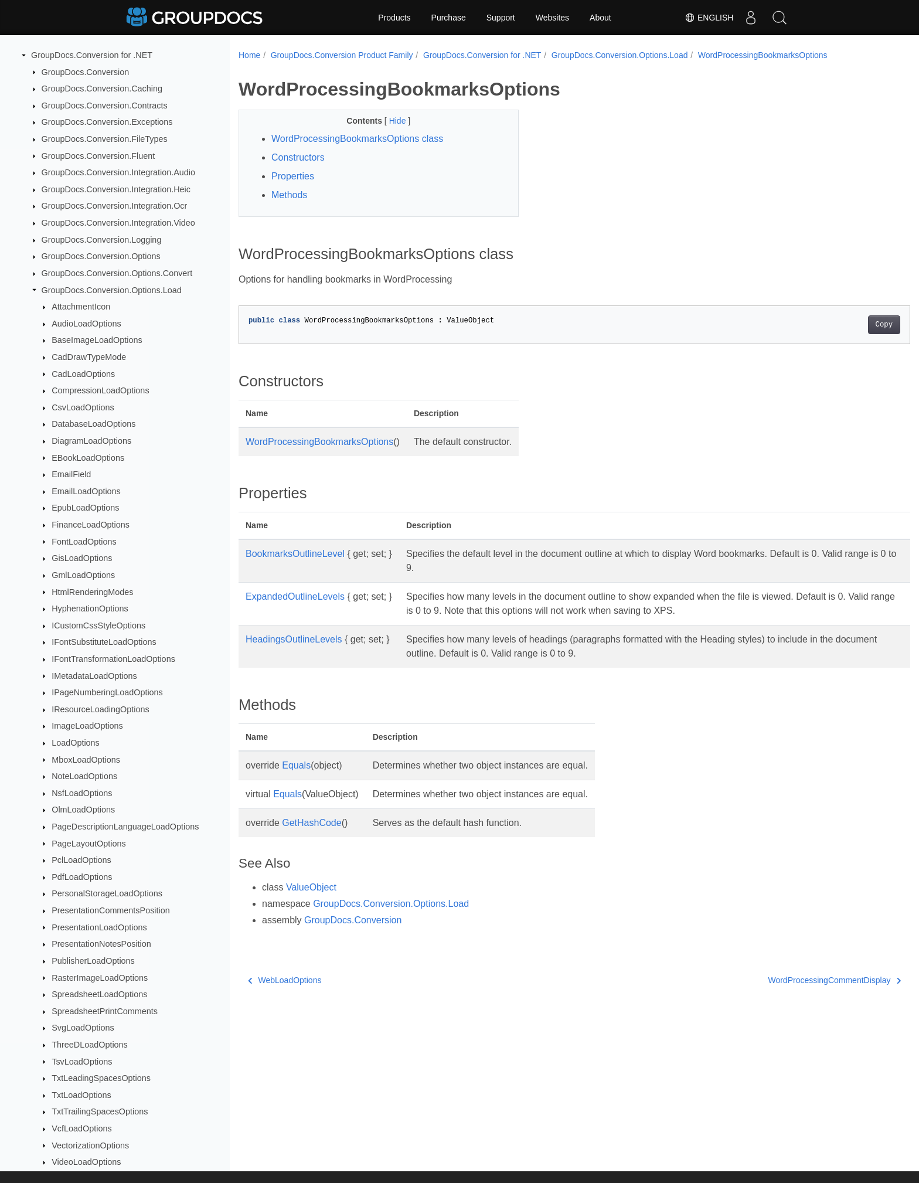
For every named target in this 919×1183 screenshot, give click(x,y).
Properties (292, 176)
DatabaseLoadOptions (93, 424)
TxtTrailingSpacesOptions (100, 1111)
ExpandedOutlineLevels (295, 596)
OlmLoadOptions (83, 809)
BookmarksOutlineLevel (295, 554)
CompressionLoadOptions (100, 390)
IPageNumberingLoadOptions (107, 692)
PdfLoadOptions (82, 877)
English (707, 17)
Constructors (298, 157)
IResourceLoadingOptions (100, 709)
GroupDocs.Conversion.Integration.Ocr (115, 205)
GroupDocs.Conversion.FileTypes (105, 139)
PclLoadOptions (81, 860)
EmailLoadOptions (86, 491)
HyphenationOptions (90, 608)
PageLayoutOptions (88, 843)
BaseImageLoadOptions (97, 340)
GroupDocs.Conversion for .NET (91, 55)
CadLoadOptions (83, 374)
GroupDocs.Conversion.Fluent (98, 156)
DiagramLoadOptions (91, 441)
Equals (296, 765)
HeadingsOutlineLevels (294, 639)
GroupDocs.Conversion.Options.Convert (117, 273)
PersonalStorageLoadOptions (107, 893)
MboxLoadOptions (86, 759)
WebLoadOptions (284, 980)
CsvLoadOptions (83, 407)
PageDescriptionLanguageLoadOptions (125, 826)
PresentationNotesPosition (101, 944)
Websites (552, 17)
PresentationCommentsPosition (111, 910)
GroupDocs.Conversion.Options (101, 256)
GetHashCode (311, 823)
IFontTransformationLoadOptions (113, 659)
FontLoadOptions (84, 541)
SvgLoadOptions (83, 1027)
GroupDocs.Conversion (86, 72)
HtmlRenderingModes (92, 592)
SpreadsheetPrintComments (105, 1011)
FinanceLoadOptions (91, 524)
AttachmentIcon (81, 306)
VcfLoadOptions (81, 1128)
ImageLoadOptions (87, 725)
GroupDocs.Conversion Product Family (342, 55)
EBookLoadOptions (88, 458)
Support (500, 17)
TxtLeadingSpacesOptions (101, 1078)
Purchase (448, 17)
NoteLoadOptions (84, 776)
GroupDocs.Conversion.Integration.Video (118, 222)
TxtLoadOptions (81, 1095)
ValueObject (311, 887)
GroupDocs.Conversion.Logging (102, 239)
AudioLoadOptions (86, 323)
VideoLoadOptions (86, 1162)
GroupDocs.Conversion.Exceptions (107, 122)
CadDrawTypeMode (89, 357)
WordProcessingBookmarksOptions (763, 55)
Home (249, 55)
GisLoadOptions (82, 558)
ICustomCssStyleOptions (98, 625)
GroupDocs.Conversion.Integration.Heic (116, 189)
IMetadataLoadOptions (94, 676)
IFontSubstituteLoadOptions (104, 642)
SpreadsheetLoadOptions (99, 994)
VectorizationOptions (90, 1145)
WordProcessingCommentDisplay (788, 980)
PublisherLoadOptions (93, 961)
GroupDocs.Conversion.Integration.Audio (118, 172)
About (600, 17)
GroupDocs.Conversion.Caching (102, 88)
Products (394, 17)
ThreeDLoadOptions (90, 1044)
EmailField (71, 474)
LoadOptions (76, 742)
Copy (837, 325)
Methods (289, 195)
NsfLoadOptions (82, 793)
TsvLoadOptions (82, 1061)
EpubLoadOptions (85, 507)
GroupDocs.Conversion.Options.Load (112, 290)
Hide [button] (389, 120)
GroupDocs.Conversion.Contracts (105, 105)
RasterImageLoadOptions (100, 978)
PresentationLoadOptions (99, 927)
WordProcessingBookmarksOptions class (357, 139)
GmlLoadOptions (83, 575)
